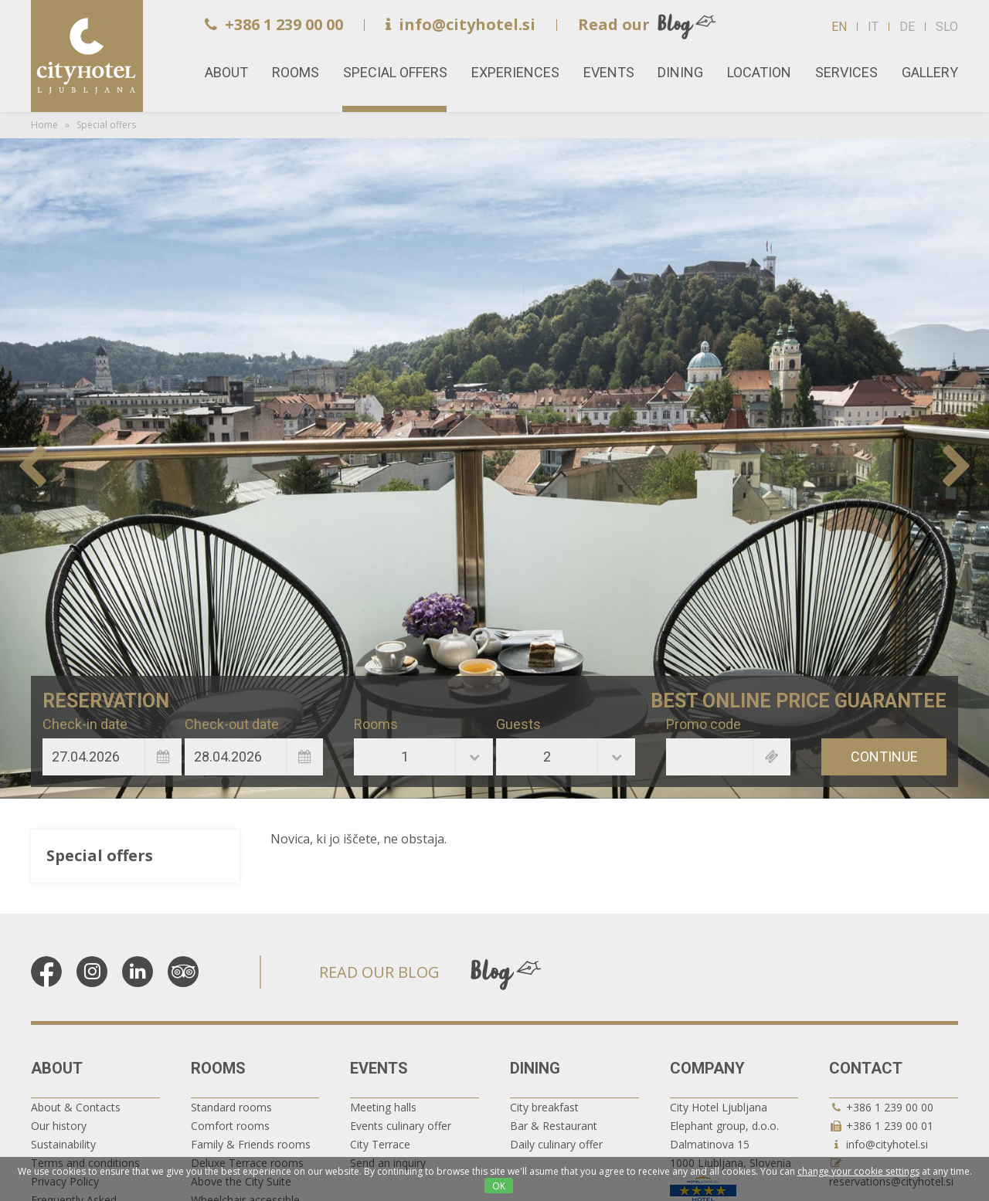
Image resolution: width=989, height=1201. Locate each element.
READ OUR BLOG (379, 972)
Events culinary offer (400, 1125)
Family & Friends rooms (251, 1144)
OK (498, 1186)
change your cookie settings (858, 1171)
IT (873, 26)
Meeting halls (383, 1107)
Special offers (395, 72)
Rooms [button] (295, 72)
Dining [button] (680, 72)
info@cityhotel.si (460, 24)
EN (839, 26)
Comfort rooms (230, 1125)
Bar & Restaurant (553, 1125)
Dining (535, 1068)
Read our (614, 24)
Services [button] (846, 72)
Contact (865, 1068)
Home (87, 56)
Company (707, 1068)
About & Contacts (76, 1107)
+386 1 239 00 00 (274, 24)
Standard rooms (231, 1107)
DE (907, 26)
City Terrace (380, 1144)
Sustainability (63, 1144)
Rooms (218, 1068)
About (57, 1068)
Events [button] (608, 72)
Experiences (515, 72)
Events (379, 1068)
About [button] (226, 72)
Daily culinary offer (556, 1144)
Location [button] (759, 72)
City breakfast (544, 1107)
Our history (59, 1125)
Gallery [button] (930, 72)
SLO (947, 26)
